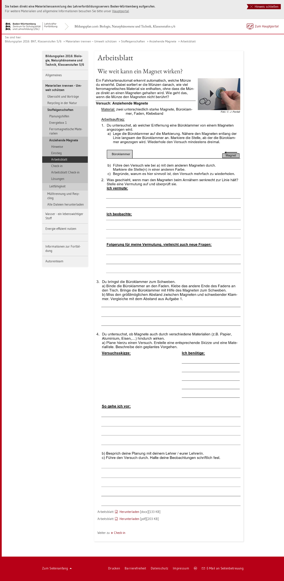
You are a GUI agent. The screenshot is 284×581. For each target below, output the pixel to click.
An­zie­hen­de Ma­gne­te (162, 41)
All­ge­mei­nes (53, 75)
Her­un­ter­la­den (129, 512)
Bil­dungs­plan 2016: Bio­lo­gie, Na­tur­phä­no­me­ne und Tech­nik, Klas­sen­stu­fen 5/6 (125, 26)
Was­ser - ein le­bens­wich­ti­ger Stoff (64, 216)
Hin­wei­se (57, 147)
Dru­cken (114, 568)
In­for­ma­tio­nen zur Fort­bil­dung (63, 248)
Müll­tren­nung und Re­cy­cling (63, 196)
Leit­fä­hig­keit (57, 186)
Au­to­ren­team (54, 261)
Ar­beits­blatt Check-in (65, 172)
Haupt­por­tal (120, 11)
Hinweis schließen (264, 6)
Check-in (57, 166)
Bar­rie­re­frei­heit (135, 568)
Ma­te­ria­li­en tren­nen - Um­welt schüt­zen (63, 88)
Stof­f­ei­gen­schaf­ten (133, 41)
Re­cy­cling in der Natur (62, 103)
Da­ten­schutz (159, 568)
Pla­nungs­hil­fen (59, 116)
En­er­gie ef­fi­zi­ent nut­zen (60, 229)
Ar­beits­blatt (188, 41)
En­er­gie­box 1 (58, 123)
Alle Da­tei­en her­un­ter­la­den (65, 204)
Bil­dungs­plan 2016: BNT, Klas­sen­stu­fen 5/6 (33, 41)
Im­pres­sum (181, 568)
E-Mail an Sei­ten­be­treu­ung (223, 568)
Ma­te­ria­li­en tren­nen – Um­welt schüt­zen (91, 41)
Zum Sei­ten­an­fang (57, 568)
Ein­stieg (56, 153)
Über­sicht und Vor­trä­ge (63, 96)
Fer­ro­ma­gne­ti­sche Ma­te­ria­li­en (65, 131)
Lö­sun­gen (57, 179)
